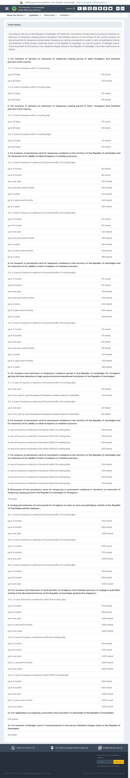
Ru (118, 8)
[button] (65, 2)
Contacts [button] (64, 15)
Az (122, 8)
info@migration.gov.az (113, 748)
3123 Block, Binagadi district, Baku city (71, 748)
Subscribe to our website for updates (108, 756)
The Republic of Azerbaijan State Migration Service (31, 8)
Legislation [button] (34, 15)
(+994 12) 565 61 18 (25, 748)
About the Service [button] (15, 15)
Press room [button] (49, 15)
